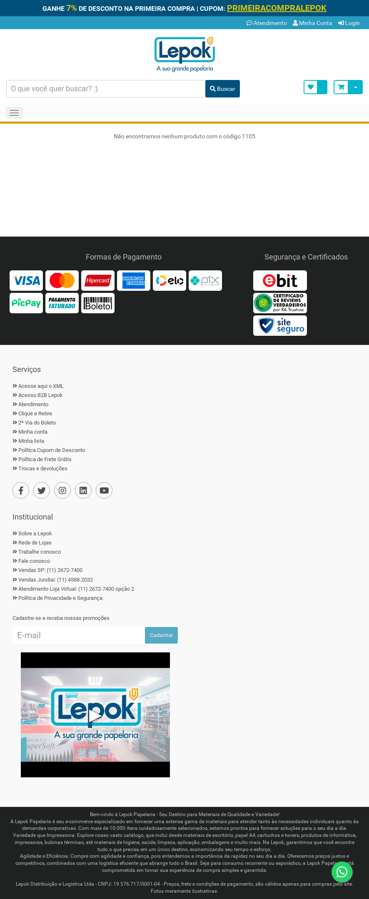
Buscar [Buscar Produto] (222, 88)
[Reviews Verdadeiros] (280, 302)
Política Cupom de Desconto (51, 450)
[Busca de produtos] (106, 88)
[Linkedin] (83, 490)
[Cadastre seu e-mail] (78, 635)
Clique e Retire (35, 413)
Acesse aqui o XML (41, 386)
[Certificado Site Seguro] (280, 325)
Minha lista (31, 441)
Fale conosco (34, 561)
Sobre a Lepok (35, 533)
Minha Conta (312, 23)
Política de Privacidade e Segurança (60, 598)
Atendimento (267, 23)
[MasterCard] (62, 280)
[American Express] (133, 280)
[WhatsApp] (342, 872)
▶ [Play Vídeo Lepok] (95, 714)
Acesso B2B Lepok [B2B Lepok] (40, 395)
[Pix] (205, 280)
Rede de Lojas (35, 542)
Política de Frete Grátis (45, 459)
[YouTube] (104, 490)
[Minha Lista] (315, 87)
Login (349, 23)
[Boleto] (98, 302)
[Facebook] (20, 490)
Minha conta (32, 432)
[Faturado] (62, 302)
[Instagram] (62, 490)
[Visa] (26, 280)
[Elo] (169, 280)
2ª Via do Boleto (37, 423)
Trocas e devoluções (42, 468)
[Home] (184, 53)
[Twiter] (41, 490)
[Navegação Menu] (14, 112)
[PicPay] (26, 302)
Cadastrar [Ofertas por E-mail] (161, 635)
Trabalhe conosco (39, 552)
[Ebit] (280, 280)
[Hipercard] (98, 280)
